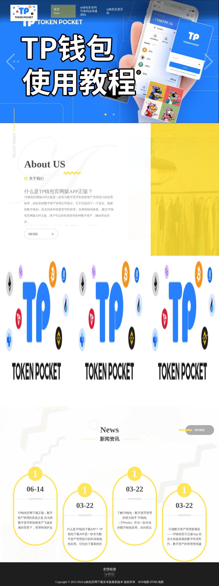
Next (206, 61)
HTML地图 (157, 582)
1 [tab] (105, 114)
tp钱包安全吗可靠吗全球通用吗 (88, 8)
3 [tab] (114, 399)
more (41, 239)
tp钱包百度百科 (115, 8)
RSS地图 (143, 582)
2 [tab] (114, 114)
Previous (12, 61)
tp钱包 (109, 574)
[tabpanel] (109, 61)
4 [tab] (123, 399)
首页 (63, 8)
